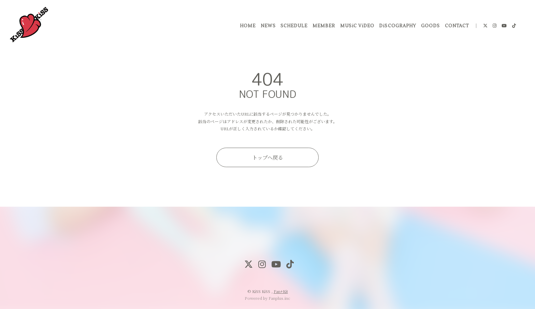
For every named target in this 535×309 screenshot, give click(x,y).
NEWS (267, 27)
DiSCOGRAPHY (396, 27)
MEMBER (323, 27)
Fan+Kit (281, 291)
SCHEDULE (293, 27)
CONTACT (456, 27)
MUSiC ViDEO (356, 27)
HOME (247, 27)
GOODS (429, 27)
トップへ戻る (267, 157)
